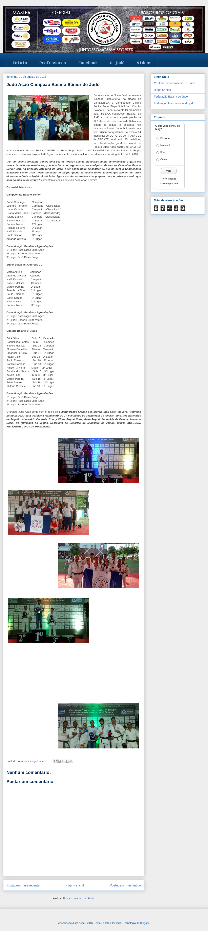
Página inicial (74, 885)
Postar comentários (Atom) (79, 898)
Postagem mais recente (23, 885)
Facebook (88, 63)
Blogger (144, 923)
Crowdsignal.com (169, 183)
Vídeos (144, 63)
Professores (52, 63)
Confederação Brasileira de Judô (174, 83)
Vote (168, 170)
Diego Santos (162, 89)
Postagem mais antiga (125, 885)
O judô (117, 63)
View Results (169, 178)
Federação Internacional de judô (174, 103)
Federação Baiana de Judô (171, 96)
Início (20, 63)
